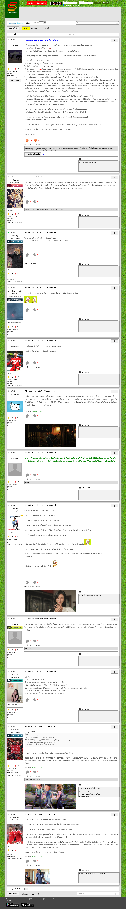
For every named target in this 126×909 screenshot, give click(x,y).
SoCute (15, 508)
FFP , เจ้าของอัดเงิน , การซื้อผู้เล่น (90, 794)
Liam (47, 209)
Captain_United (73, 148)
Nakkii (37, 150)
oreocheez (65, 148)
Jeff (45, 150)
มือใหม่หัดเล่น (83, 148)
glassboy (15, 236)
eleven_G (59, 148)
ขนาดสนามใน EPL (86, 796)
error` (15, 344)
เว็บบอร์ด (46, 899)
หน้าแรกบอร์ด (35, 28)
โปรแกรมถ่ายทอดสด (23, 899)
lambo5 (27, 148)
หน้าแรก (7, 899)
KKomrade (33, 209)
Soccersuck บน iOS (37, 411)
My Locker (84, 159)
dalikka (42, 209)
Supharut (51, 209)
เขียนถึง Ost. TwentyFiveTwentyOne (91, 595)
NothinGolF (15, 180)
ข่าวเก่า (13, 899)
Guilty (32, 150)
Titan (96, 148)
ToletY (41, 150)
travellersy (59, 150)
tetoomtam (45, 148)
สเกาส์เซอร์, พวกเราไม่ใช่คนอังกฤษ (91, 788)
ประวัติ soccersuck (55, 899)
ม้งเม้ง (27, 209)
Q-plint (39, 148)
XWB (27, 779)
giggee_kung (52, 148)
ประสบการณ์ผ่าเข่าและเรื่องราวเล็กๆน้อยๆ (93, 873)
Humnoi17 (33, 148)
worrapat (15, 674)
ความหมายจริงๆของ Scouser (89, 792)
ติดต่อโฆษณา (66, 899)
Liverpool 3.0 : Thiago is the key (89, 790)
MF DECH (28, 482)
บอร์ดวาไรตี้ (45, 28)
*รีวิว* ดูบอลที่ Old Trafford (88, 162)
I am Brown (15, 43)
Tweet (43, 154)
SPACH (27, 150)
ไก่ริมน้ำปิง (91, 148)
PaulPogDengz (51, 150)
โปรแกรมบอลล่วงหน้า (36, 899)
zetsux (40, 779)
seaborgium (15, 456)
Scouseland (15, 730)
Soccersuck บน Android (38, 197)
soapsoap (110, 148)
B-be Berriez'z (103, 148)
